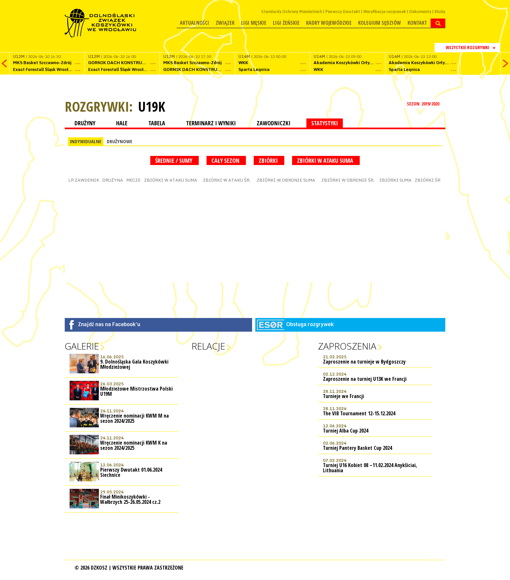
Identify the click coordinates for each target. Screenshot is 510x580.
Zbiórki (269, 160)
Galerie (82, 346)
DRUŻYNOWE (119, 141)
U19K (151, 106)
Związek (225, 22)
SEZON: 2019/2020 (423, 104)
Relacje (208, 346)
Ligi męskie (253, 22)
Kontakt (417, 22)
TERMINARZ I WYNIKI (211, 123)
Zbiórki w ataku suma (326, 160)
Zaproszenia (347, 346)
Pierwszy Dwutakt (342, 11)
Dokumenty (420, 11)
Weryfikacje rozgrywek (384, 11)
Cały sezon (226, 160)
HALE (122, 123)
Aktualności (194, 22)
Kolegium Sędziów (379, 22)
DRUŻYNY (84, 123)
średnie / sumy (174, 160)
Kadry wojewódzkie (329, 22)
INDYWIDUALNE (85, 141)
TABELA (156, 123)
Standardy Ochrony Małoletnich (291, 11)
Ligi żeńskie (286, 22)
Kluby (440, 11)
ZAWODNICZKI (273, 123)
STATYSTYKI (324, 123)
